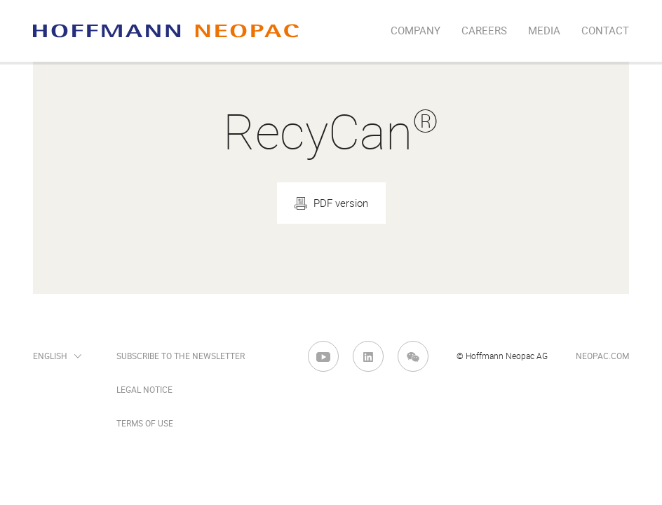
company (415, 31)
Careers (484, 31)
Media (544, 31)
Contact (605, 31)
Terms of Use (144, 424)
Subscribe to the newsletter (180, 356)
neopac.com (602, 356)
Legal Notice (144, 390)
